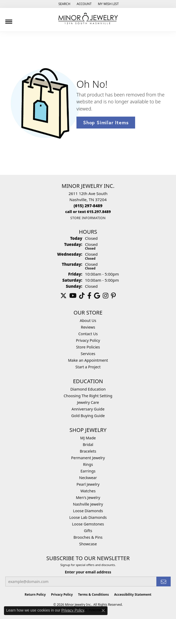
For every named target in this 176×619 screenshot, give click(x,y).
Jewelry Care (88, 402)
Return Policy (35, 594)
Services (88, 353)
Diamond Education (88, 389)
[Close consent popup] (103, 610)
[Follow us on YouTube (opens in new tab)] (72, 296)
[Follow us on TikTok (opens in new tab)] (82, 296)
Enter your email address (88, 571)
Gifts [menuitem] (88, 530)
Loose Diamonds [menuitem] (88, 510)
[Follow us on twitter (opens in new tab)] (63, 296)
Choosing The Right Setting (88, 395)
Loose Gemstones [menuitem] (88, 524)
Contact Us (88, 333)
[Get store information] (88, 218)
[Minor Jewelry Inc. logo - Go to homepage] (88, 18)
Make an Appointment (88, 360)
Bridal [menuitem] (88, 444)
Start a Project (88, 366)
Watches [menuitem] (88, 490)
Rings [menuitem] (88, 464)
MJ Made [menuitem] (88, 437)
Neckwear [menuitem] (88, 477)
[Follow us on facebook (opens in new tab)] (89, 296)
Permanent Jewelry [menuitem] (88, 457)
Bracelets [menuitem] (88, 451)
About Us (88, 320)
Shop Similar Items (105, 122)
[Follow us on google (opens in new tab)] (97, 296)
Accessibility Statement (132, 594)
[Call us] (88, 211)
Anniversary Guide (87, 409)
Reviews (88, 327)
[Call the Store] (88, 205)
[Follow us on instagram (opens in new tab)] (105, 296)
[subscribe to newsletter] (163, 581)
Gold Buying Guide (88, 415)
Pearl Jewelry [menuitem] (87, 484)
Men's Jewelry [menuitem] (88, 497)
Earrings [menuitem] (87, 471)
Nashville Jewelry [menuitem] (88, 504)
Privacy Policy (88, 340)
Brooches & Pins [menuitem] (88, 537)
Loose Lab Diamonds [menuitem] (88, 517)
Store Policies (88, 347)
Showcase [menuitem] (88, 543)
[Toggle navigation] (9, 19)
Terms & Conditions (93, 594)
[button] (63, 4)
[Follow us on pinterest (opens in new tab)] (113, 296)
